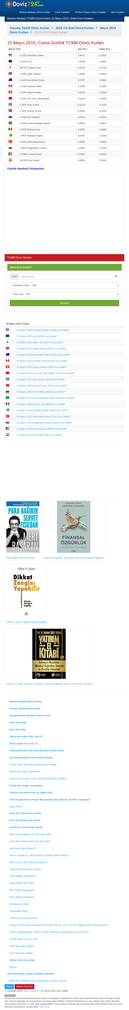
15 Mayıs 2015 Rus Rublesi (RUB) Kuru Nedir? (40, 391)
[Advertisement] (64, 212)
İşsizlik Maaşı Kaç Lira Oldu (24, 939)
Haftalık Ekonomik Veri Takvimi (25, 869)
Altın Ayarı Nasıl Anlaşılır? (23, 848)
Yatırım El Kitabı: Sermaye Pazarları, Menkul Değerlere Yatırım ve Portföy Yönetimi (49, 657)
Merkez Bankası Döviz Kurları (34, 12)
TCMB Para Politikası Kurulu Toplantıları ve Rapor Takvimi (37, 980)
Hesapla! (64, 303)
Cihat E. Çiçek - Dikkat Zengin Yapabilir (26, 593)
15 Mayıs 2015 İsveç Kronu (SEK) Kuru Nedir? (40, 379)
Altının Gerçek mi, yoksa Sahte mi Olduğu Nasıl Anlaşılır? (39, 855)
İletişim (13, 967)
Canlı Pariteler (62, 12)
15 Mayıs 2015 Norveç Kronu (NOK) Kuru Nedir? (41, 385)
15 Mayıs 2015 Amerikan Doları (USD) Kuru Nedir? (42, 330)
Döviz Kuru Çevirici (20, 267)
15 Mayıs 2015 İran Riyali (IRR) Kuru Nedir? (39, 435)
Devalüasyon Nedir (19, 904)
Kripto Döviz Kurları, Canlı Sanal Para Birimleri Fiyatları (38, 778)
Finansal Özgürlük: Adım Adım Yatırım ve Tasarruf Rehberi (74, 530)
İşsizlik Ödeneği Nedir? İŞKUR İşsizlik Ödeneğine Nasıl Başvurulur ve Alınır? (49, 932)
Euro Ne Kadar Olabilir (21, 953)
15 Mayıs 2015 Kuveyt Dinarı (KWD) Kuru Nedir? (41, 428)
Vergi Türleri (16, 806)
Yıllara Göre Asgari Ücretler (24, 918)
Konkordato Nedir (19, 911)
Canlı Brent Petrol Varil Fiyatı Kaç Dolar (30, 841)
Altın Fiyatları (117, 12)
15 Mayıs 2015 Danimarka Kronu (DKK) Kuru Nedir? (43, 416)
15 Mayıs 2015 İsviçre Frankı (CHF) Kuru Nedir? (41, 367)
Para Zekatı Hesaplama (22, 897)
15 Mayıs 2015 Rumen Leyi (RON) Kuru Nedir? (40, 404)
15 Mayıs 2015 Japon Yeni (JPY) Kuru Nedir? (40, 342)
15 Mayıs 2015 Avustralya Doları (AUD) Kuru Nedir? (43, 354)
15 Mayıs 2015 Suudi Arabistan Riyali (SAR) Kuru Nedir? (45, 398)
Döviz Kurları (30, 990)
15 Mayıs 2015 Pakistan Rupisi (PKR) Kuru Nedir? (42, 410)
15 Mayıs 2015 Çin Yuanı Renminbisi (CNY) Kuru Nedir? (45, 373)
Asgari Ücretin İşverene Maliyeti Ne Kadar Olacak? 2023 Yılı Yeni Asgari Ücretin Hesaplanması (59, 925)
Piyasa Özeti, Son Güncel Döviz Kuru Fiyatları (33, 764)
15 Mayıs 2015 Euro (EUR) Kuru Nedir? (37, 336)
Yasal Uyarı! (45, 1007)
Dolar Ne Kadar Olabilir (22, 946)
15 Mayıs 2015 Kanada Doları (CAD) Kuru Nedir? (42, 361)
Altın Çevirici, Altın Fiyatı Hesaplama (28, 862)
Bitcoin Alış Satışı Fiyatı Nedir (25, 771)
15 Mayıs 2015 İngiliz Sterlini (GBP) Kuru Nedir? (41, 348)
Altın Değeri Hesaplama (22, 890)
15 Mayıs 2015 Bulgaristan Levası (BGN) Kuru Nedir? (44, 422)
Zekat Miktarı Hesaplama (23, 876)
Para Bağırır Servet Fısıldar (23, 530)
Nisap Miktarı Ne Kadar (22, 883)
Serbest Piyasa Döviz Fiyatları (90, 12)
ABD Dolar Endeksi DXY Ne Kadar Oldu (30, 834)
